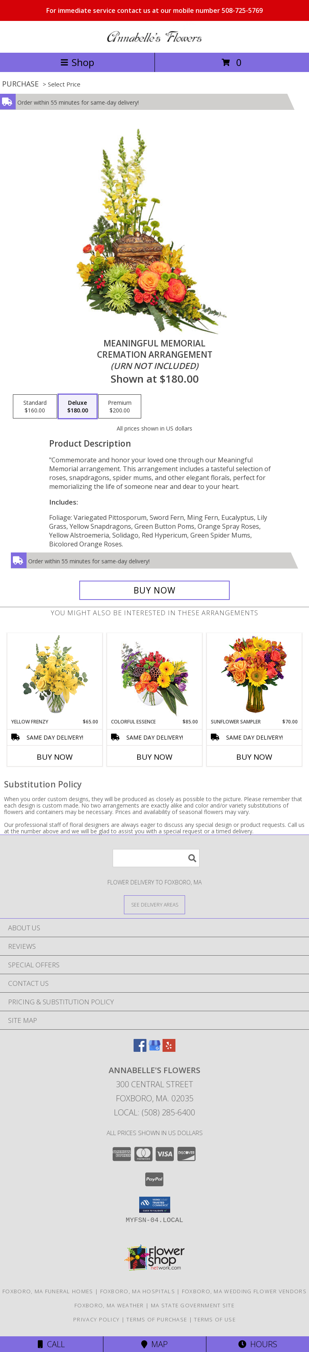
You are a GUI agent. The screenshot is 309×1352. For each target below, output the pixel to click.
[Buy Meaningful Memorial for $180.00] (154, 590)
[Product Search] (156, 858)
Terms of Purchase (156, 1319)
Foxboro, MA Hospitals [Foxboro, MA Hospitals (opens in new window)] (137, 1291)
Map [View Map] (154, 1344)
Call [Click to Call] (51, 1344)
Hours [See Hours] (257, 1344)
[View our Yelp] (169, 1049)
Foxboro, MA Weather (109, 1305)
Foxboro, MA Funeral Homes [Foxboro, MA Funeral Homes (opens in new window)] (47, 1291)
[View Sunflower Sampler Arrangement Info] (254, 676)
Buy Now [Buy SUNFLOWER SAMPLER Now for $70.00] (254, 757)
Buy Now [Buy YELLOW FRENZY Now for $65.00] (55, 757)
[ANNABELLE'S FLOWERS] (154, 41)
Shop (77, 62)
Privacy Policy (96, 1319)
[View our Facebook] (140, 1049)
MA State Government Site (193, 1305)
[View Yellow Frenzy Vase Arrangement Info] (55, 676)
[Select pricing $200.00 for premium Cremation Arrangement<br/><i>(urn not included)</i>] (120, 406)
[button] (154, 1205)
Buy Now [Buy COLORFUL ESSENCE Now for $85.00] (154, 757)
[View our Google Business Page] (154, 1049)
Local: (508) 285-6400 (154, 1112)
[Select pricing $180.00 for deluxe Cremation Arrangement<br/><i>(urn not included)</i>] (78, 406)
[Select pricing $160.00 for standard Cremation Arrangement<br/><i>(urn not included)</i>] (35, 406)
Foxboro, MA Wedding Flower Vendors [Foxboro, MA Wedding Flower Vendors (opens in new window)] (244, 1291)
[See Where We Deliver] (154, 904)
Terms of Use (215, 1319)
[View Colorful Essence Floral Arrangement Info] (154, 676)
